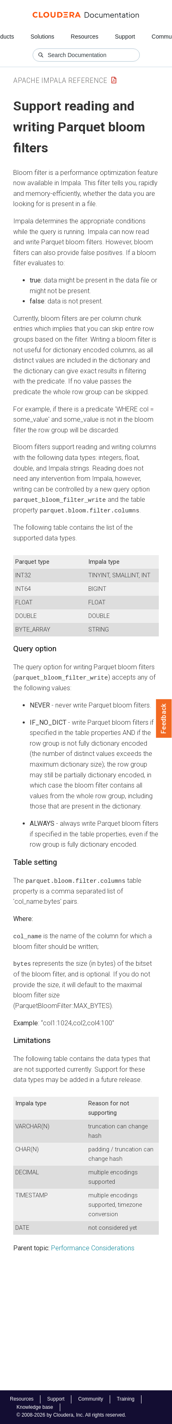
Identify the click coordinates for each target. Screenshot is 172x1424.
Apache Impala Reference (60, 80)
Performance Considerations (92, 1247)
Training (125, 1399)
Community (90, 1399)
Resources (85, 36)
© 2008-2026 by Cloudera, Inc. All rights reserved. (71, 1415)
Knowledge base (34, 1407)
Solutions (42, 36)
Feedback (164, 718)
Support (125, 36)
